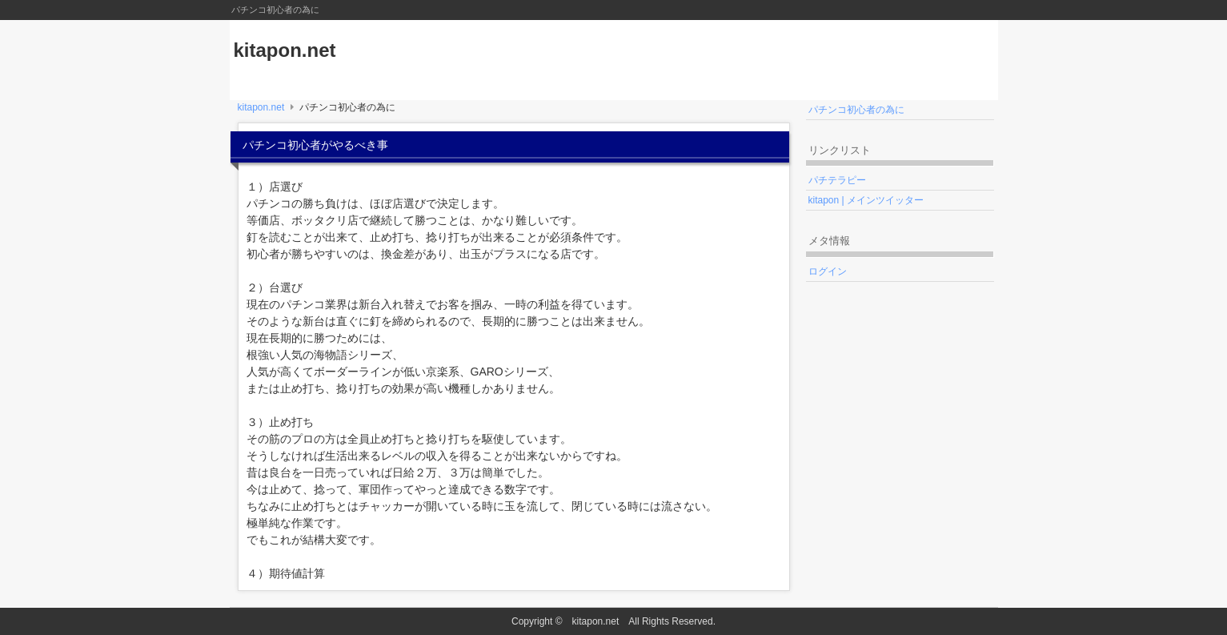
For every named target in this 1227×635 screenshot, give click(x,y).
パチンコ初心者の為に (856, 109)
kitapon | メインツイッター (866, 200)
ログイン (827, 271)
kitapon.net (285, 50)
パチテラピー (837, 180)
